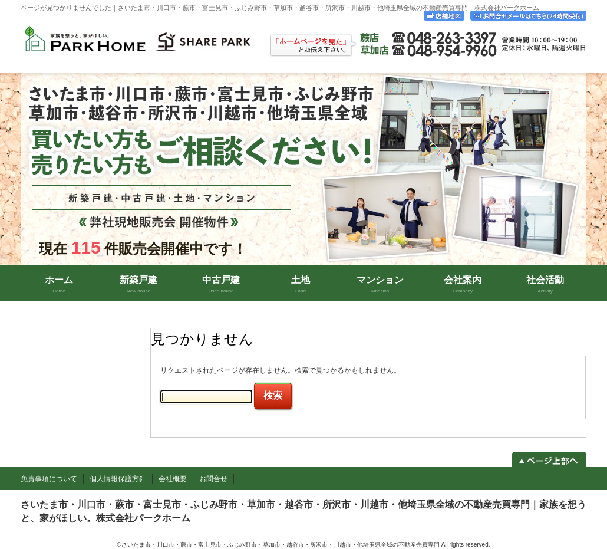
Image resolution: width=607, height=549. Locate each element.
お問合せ (213, 479)
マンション (380, 284)
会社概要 (173, 479)
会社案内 (462, 284)
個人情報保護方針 (118, 479)
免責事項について (49, 479)
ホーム (59, 284)
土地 (300, 284)
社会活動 (545, 284)
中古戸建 (221, 284)
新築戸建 (138, 284)
